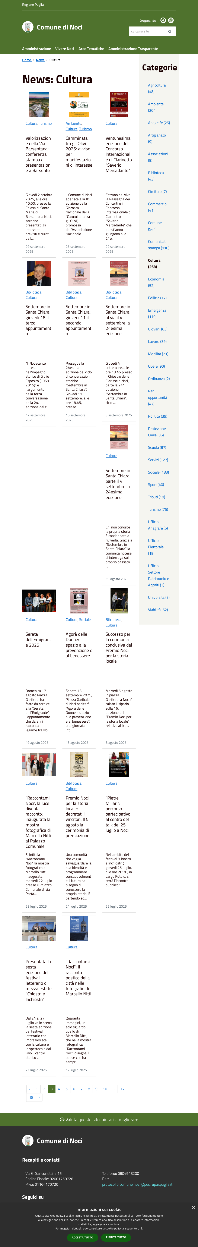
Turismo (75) (158, 509)
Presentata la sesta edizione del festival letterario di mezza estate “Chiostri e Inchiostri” (39, 980)
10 (105, 1089)
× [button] (193, 1207)
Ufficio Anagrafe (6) (158, 525)
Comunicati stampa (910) (158, 245)
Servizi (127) (158, 460)
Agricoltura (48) (157, 88)
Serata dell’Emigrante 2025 (38, 639)
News (40, 59)
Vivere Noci (64, 48)
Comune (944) (155, 226)
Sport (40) (156, 484)
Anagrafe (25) (159, 123)
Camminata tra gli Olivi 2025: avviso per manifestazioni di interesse (79, 151)
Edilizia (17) (157, 298)
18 (31, 1097)
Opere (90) (156, 366)
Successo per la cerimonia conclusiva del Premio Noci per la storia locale (119, 647)
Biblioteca (33, 292)
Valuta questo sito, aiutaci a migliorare (99, 1119)
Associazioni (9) (158, 157)
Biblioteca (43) (156, 176)
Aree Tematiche (91, 48)
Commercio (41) (157, 207)
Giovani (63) (157, 329)
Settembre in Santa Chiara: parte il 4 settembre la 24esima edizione (118, 484)
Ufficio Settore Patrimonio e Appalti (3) (158, 575)
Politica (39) (157, 416)
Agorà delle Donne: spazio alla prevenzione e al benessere (79, 645)
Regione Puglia (33, 4)
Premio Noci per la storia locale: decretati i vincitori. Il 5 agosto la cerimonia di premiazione (77, 817)
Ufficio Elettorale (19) (156, 547)
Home (27, 59)
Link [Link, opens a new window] (140, 1228)
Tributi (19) (156, 497)
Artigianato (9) (157, 138)
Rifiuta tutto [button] (116, 1237)
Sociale (85, 619)
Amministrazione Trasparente (133, 48)
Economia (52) (156, 282)
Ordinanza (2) (159, 378)
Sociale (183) (158, 472)
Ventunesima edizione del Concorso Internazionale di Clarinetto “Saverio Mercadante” (119, 154)
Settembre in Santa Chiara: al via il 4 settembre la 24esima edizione (118, 320)
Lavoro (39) (157, 341)
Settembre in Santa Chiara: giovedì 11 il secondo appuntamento (78, 320)
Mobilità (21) (158, 354)
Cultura (31, 123)
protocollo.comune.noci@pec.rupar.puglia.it (137, 1184)
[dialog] (99, 1225)
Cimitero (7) (157, 191)
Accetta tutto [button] (82, 1237)
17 (122, 1089)
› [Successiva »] (39, 1097)
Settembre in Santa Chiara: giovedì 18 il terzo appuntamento (38, 320)
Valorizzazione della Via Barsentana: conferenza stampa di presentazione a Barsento (38, 154)
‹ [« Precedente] (29, 1089)
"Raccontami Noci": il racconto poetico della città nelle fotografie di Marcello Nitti (78, 978)
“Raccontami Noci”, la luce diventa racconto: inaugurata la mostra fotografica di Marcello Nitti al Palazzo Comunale (38, 822)
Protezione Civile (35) (157, 432)
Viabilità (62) (158, 610)
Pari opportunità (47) (157, 397)
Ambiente (73, 123)
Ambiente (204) (156, 107)
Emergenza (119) (157, 313)
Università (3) (159, 597)
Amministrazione (36, 48)
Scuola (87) (157, 447)
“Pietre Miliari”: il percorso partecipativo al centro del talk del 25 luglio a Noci (118, 814)
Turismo (45, 123)
